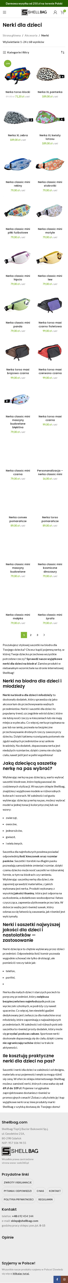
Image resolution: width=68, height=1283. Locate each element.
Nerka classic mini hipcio (18, 277)
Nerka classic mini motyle (50, 230)
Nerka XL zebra (18, 135)
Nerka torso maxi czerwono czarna (50, 371)
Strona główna (12, 35)
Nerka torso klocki (18, 92)
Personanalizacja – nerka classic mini (50, 472)
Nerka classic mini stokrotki (50, 183)
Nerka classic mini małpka (18, 616)
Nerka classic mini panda (18, 324)
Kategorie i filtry (18, 52)
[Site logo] (34, 12)
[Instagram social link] (64, 1279)
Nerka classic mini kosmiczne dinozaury (50, 567)
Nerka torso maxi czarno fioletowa (50, 324)
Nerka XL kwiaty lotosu (50, 137)
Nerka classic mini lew (50, 277)
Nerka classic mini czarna (18, 472)
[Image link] (29, 1248)
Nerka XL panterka (50, 92)
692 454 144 (25, 1216)
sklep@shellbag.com (24, 1220)
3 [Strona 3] (37, 634)
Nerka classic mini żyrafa (50, 616)
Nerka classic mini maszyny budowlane (18, 567)
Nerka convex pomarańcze (18, 519)
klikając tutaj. (21, 1273)
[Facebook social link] (57, 1279)
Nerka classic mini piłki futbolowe (18, 230)
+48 (15, 1216)
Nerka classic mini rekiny (18, 183)
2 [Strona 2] (30, 634)
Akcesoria (31, 35)
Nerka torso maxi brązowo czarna (17, 371)
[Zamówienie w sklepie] (62, 52)
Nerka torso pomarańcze (50, 519)
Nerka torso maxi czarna (50, 418)
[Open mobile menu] (4, 12)
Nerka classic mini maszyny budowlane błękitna (18, 422)
